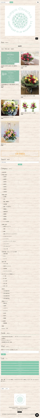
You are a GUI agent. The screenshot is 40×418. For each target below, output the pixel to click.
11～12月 (5, 280)
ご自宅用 (3, 321)
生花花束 (5, 268)
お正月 (5, 313)
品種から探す (4, 224)
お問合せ (3, 338)
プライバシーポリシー (6, 340)
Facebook (20, 371)
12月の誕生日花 (6, 298)
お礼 (4, 199)
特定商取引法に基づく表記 (7, 342)
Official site (20, 362)
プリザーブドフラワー (8, 236)
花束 (4, 228)
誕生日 (3, 288)
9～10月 (5, 278)
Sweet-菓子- (4, 172)
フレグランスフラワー (8, 271)
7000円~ (5, 189)
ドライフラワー (6, 243)
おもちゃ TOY (5, 328)
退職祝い (5, 209)
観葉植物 (5, 323)
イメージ (5, 258)
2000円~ (5, 179)
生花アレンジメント (7, 226)
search (11, 2)
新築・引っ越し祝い (7, 206)
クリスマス (6, 310)
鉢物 (4, 231)
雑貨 (3, 326)
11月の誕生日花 (6, 295)
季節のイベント (5, 301)
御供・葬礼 (4, 261)
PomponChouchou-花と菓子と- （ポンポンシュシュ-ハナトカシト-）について (16, 336)
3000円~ (5, 181)
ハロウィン (6, 308)
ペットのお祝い (6, 221)
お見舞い (5, 196)
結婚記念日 (6, 211)
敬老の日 (5, 303)
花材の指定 (6, 253)
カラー (5, 256)
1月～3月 (5, 283)
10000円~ (5, 191)
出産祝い (5, 216)
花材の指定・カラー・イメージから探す (9, 251)
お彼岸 (5, 305)
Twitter (20, 366)
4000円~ (5, 184)
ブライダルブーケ (7, 246)
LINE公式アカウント (20, 369)
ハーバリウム (6, 238)
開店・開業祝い (6, 201)
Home (2, 48)
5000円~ (5, 186)
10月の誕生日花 (6, 293)
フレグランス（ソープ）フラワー (10, 241)
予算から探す (7, 48)
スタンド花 (6, 248)
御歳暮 (5, 318)
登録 (3, 354)
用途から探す (4, 194)
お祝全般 (5, 204)
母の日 (5, 315)
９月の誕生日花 (6, 290)
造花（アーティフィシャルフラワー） (11, 233)
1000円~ (5, 176)
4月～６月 (5, 285)
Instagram (20, 364)
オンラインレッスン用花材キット (8, 274)
